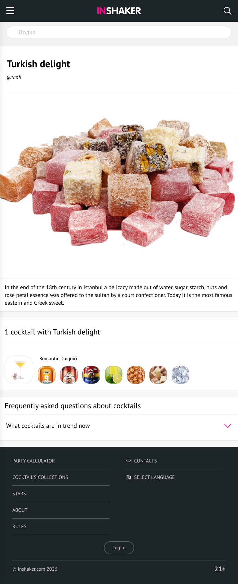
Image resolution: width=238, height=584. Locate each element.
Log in (119, 548)
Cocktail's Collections (40, 477)
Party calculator (33, 461)
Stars (19, 494)
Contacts (141, 461)
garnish (14, 76)
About (20, 510)
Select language (150, 477)
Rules (19, 527)
